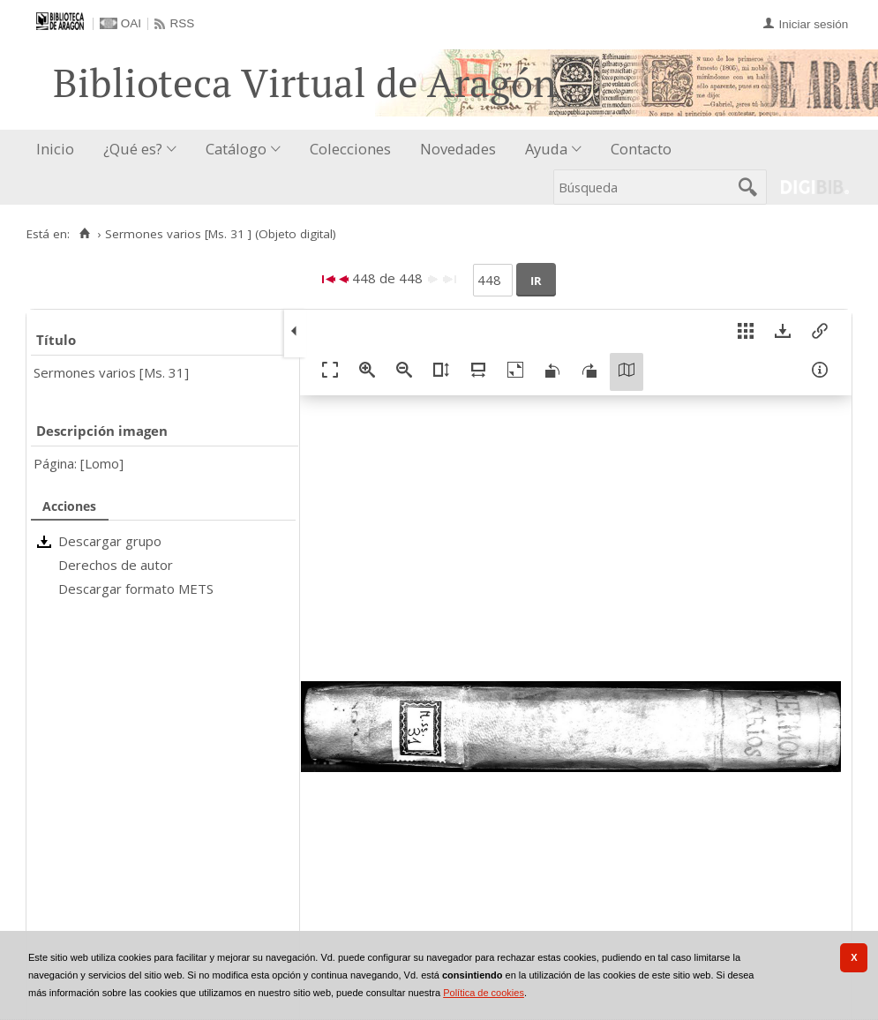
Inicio (55, 149)
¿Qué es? (132, 149)
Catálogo (236, 149)
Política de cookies (483, 992)
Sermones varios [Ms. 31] (111, 372)
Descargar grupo (109, 541)
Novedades (458, 149)
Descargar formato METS (136, 588)
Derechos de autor (115, 565)
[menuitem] (59, 149)
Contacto (641, 149)
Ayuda (546, 149)
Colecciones (350, 149)
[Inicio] (84, 234)
